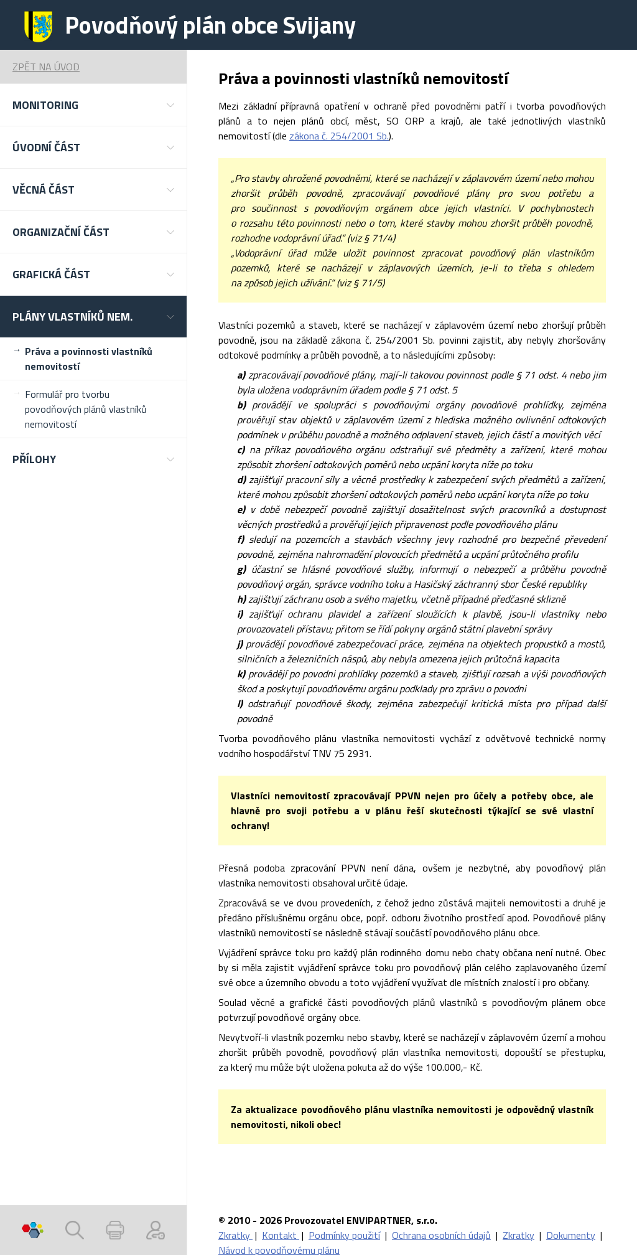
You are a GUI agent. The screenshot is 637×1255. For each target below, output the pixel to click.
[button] (93, 105)
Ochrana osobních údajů (441, 1235)
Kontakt (280, 1235)
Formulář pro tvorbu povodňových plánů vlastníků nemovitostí (86, 409)
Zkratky (235, 1235)
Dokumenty (570, 1235)
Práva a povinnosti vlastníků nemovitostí (88, 359)
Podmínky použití (344, 1235)
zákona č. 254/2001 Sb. (339, 135)
